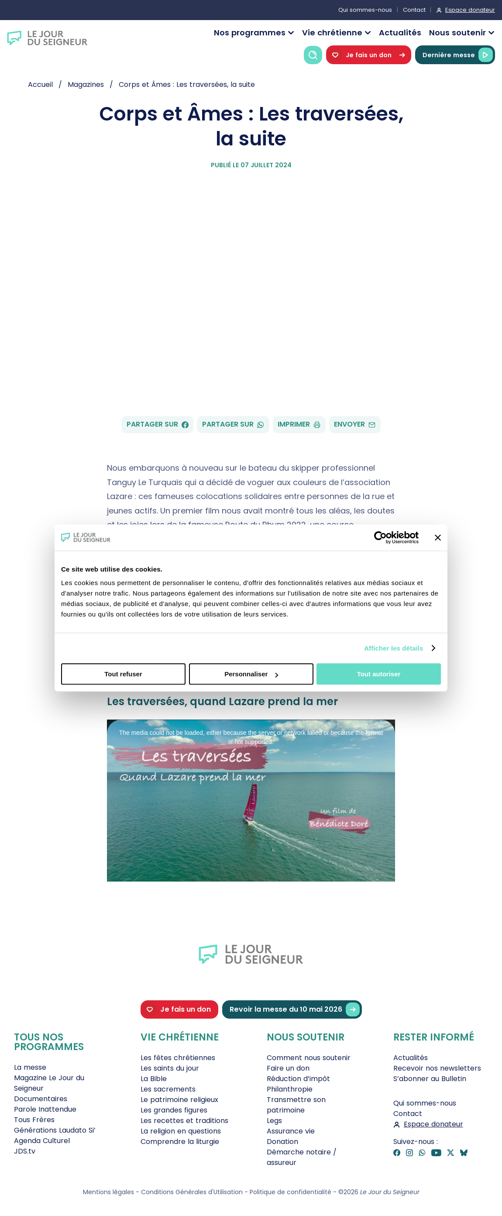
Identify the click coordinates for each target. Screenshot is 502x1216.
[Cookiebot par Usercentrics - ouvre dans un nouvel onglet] (380, 537)
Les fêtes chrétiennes (178, 1058)
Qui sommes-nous (365, 10)
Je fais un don (368, 55)
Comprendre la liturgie (180, 1142)
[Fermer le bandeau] (438, 537)
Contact (414, 10)
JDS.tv (24, 1151)
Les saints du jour (170, 1068)
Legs (274, 1121)
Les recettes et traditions (184, 1121)
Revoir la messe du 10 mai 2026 (295, 1009)
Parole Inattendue (45, 1109)
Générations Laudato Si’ (55, 1130)
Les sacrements (168, 1089)
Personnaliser (251, 674)
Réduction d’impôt (298, 1079)
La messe (30, 1067)
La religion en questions (181, 1131)
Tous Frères (34, 1120)
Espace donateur (470, 10)
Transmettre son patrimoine (296, 1105)
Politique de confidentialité (290, 1192)
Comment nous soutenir (309, 1058)
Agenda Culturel (42, 1141)
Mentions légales (108, 1192)
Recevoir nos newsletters (437, 1068)
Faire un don (288, 1068)
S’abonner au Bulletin (429, 1079)
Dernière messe (458, 55)
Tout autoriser (379, 674)
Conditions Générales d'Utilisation (192, 1192)
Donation (282, 1142)
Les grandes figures (174, 1110)
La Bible (154, 1079)
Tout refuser (123, 674)
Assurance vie (291, 1131)
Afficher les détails (393, 648)
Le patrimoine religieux (179, 1100)
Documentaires (40, 1099)
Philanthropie (290, 1089)
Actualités (400, 32)
